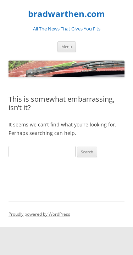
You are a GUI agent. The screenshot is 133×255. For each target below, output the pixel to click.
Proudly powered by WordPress (39, 214)
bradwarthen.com (66, 13)
